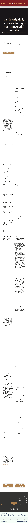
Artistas (10, 3)
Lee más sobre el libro (19, 484)
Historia (12, 3)
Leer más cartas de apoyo (20, 486)
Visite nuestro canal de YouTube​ (9, 52)
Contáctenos (25, 3)
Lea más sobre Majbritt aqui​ (17, 369)
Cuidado (20, 3)
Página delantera (3, 3)
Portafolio (7, 3)
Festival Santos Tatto (5, 464)
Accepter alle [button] (24, 521)
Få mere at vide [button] (3, 521)
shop (16, 3)
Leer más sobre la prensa (8, 486)
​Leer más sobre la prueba (8, 484)
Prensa (18, 3)
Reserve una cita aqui (14, 503)
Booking (22, 3)
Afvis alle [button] (19, 521)
